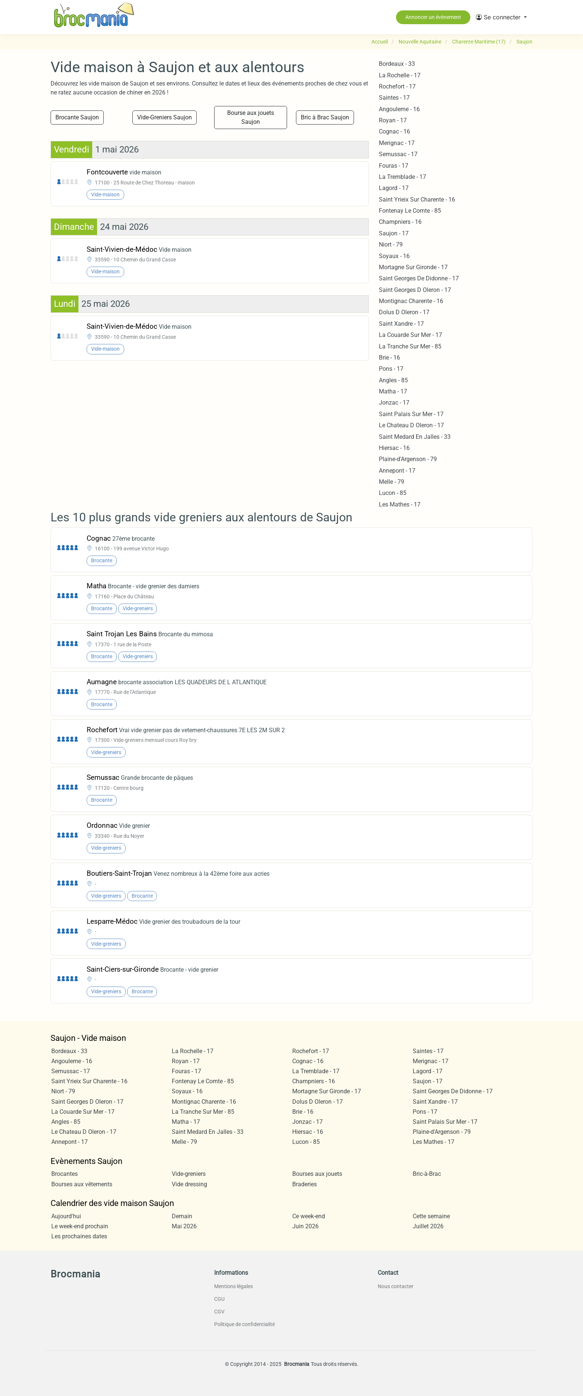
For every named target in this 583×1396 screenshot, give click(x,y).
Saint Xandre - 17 (401, 323)
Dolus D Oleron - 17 (404, 312)
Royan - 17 (393, 120)
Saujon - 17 (394, 233)
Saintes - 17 (394, 97)
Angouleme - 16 (399, 109)
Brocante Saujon (77, 117)
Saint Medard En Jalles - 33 (415, 436)
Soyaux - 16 (394, 256)
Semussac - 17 (398, 154)
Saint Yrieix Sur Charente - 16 (417, 199)
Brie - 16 (389, 357)
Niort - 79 (391, 244)
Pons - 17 (391, 368)
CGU (219, 1299)
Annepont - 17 (397, 470)
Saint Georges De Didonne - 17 (419, 278)
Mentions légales (233, 1286)
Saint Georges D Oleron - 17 (415, 289)
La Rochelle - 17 (400, 75)
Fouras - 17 (393, 165)
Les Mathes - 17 (400, 504)
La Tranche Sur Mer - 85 (410, 346)
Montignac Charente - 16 (411, 301)
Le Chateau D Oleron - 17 (411, 425)
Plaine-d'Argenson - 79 (408, 459)
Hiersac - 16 (394, 447)
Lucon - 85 (392, 492)
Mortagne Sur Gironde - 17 (413, 267)
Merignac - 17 (397, 143)
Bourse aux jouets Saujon (250, 117)
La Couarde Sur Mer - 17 (410, 334)
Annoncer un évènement (433, 17)
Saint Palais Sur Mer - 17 (411, 414)
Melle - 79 (391, 481)
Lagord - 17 (394, 188)
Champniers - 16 (400, 221)
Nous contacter (395, 1286)
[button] (501, 17)
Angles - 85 (393, 380)
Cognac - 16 (394, 131)
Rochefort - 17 (397, 86)
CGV (219, 1311)
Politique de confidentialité (244, 1324)
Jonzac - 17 (394, 402)
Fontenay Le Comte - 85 (410, 210)
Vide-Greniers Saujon (164, 117)
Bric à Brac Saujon (325, 117)
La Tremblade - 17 (402, 176)
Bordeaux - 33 (397, 63)
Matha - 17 (393, 391)
